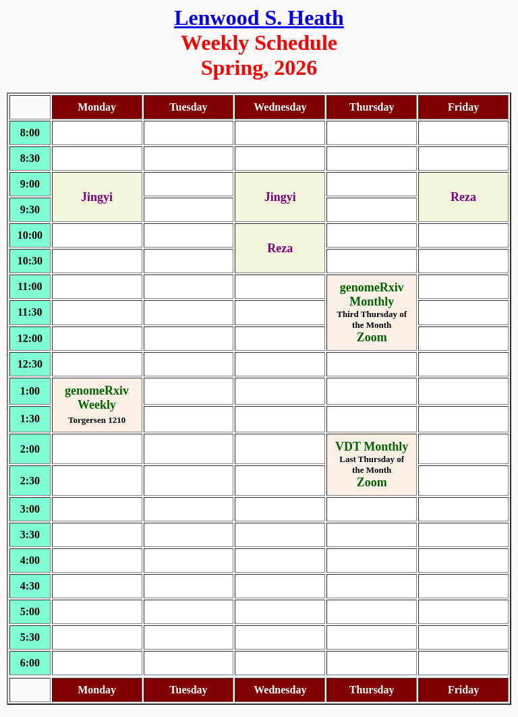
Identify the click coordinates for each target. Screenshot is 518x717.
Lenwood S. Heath (259, 17)
